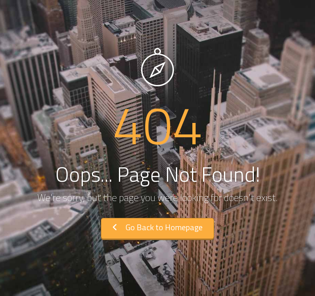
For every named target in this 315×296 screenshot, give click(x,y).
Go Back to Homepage (157, 227)
